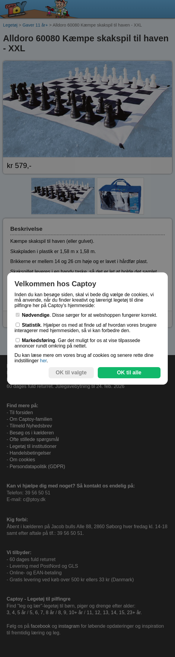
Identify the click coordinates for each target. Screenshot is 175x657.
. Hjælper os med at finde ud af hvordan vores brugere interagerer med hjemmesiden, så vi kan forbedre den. (85, 327)
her (43, 360)
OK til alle (129, 373)
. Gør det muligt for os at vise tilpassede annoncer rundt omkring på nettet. (77, 343)
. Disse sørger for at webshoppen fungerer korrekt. (87, 315)
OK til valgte (71, 373)
